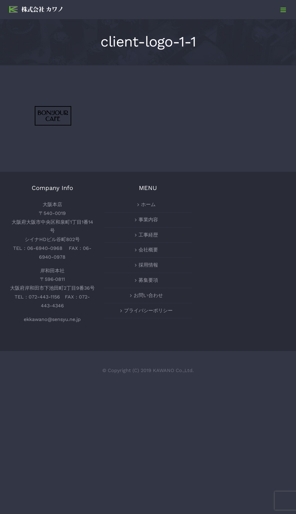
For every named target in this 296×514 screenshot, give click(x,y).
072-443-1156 (44, 297)
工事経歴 (148, 235)
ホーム (148, 204)
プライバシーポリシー (148, 310)
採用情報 (148, 265)
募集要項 (148, 280)
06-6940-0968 (44, 248)
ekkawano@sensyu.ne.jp (52, 319)
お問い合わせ (148, 295)
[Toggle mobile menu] (283, 10)
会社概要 (148, 250)
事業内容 (148, 220)
